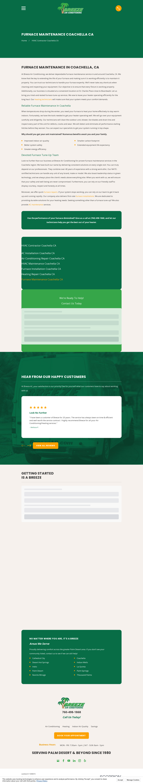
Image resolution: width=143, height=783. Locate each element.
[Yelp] (85, 660)
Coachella (81, 558)
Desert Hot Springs (40, 562)
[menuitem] (71, 253)
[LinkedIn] (74, 660)
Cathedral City (38, 558)
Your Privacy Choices (52, 677)
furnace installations (85, 196)
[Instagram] (79, 660)
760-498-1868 (71, 612)
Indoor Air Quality (80, 626)
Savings (94, 626)
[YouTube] (69, 660)
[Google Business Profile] (58, 660)
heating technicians (43, 99)
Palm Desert (37, 571)
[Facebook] (63, 660)
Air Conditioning (52, 626)
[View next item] (29, 445)
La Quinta (81, 566)
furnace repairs (51, 192)
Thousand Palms (84, 575)
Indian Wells (82, 562)
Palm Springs (83, 571)
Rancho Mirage (39, 575)
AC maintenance (36, 204)
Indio (34, 566)
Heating (66, 626)
